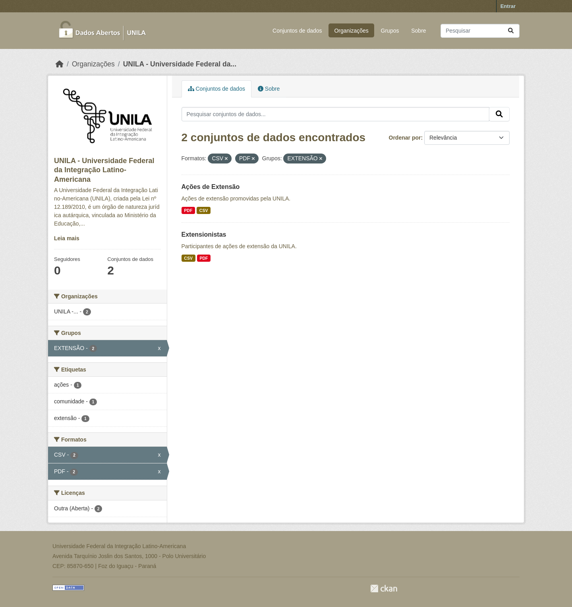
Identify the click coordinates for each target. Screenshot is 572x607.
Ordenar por (405, 137)
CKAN (383, 588)
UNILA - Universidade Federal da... (179, 64)
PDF (188, 210)
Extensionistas (204, 234)
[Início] (60, 64)
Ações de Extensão (211, 186)
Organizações (351, 30)
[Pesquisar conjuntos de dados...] (480, 31)
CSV (203, 210)
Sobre (418, 30)
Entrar (508, 6)
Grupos (390, 30)
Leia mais (66, 238)
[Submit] (511, 31)
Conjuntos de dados (297, 30)
